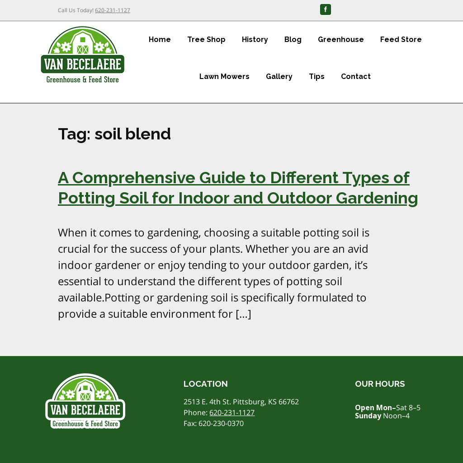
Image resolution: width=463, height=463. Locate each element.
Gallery (279, 76)
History (255, 39)
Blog (293, 39)
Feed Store (401, 39)
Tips (317, 76)
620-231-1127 (112, 10)
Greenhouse (341, 39)
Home (160, 39)
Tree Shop (206, 39)
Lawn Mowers (224, 76)
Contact (356, 76)
